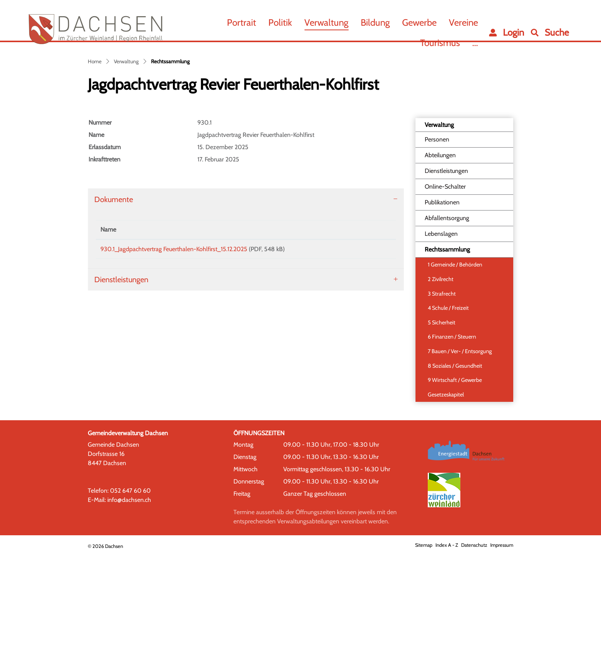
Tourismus (440, 42)
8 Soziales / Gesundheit (455, 481)
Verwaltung (326, 22)
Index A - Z (446, 661)
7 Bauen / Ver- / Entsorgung (460, 467)
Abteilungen (440, 271)
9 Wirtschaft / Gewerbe (455, 496)
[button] (549, 32)
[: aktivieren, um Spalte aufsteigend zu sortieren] (370, 346)
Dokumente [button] (113, 315)
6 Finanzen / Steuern (452, 452)
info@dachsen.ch (129, 615)
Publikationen (442, 318)
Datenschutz (474, 661)
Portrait (241, 22)
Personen (437, 255)
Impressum (501, 661)
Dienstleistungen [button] (121, 398)
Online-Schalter (445, 302)
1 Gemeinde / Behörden (455, 380)
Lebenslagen (441, 350)
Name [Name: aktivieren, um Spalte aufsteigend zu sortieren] (108, 345)
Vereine (463, 22)
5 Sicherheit (441, 438)
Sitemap (423, 661)
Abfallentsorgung (447, 334)
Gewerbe (419, 22)
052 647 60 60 (130, 606)
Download (370, 366)
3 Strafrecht (442, 409)
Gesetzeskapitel (446, 510)
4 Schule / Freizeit (448, 424)
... (475, 42)
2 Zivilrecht (440, 395)
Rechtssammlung (447, 367)
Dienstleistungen (446, 287)
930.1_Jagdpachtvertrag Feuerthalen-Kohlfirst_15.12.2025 (173, 365)
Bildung (375, 22)
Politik (280, 22)
